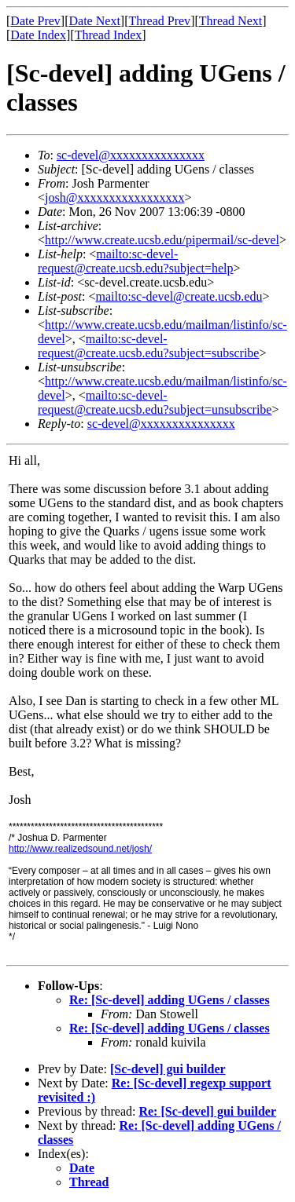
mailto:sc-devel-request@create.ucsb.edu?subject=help (136, 261)
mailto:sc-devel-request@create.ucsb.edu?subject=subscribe (148, 346)
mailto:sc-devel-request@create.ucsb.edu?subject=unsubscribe (154, 402)
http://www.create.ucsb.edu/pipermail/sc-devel (162, 240)
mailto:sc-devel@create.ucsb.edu (178, 296)
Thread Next (230, 20)
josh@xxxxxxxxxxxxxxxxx (114, 197)
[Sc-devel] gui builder (168, 1069)
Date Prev (35, 20)
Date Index (38, 35)
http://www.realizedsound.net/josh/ (80, 848)
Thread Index (108, 35)
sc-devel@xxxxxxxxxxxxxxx (131, 155)
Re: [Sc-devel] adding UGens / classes (169, 1000)
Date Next (94, 20)
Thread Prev (159, 20)
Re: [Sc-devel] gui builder (207, 1111)
